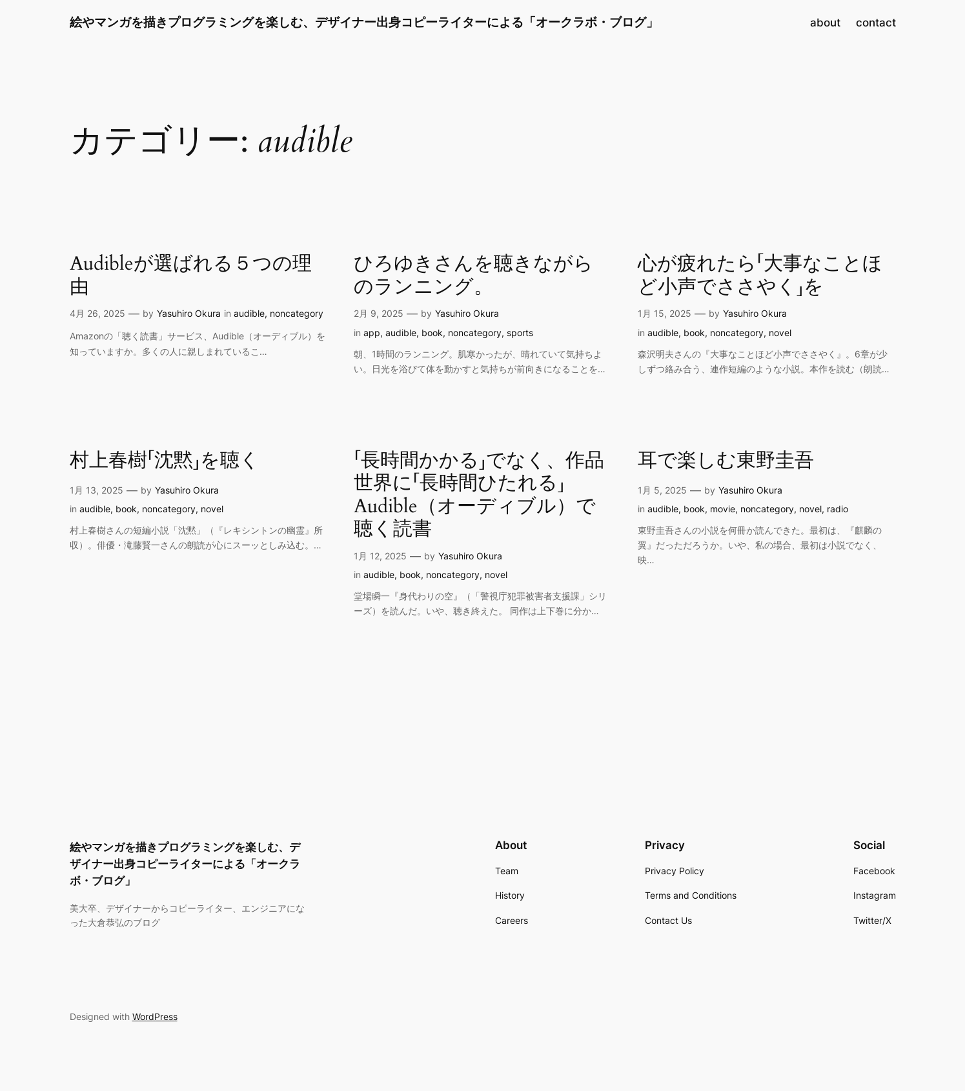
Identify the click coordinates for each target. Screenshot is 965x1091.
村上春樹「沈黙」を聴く (164, 461)
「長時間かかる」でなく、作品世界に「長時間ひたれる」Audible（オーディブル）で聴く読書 (479, 495)
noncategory (296, 313)
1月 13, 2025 (96, 490)
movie (722, 508)
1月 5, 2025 (662, 490)
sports (520, 332)
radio (837, 508)
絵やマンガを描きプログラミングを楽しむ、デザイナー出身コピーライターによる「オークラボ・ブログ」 (364, 22)
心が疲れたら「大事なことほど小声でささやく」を (760, 276)
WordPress (155, 1016)
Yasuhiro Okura (189, 313)
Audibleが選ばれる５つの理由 (191, 276)
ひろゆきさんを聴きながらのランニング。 (473, 276)
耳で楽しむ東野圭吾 (726, 461)
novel (780, 332)
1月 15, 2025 (664, 313)
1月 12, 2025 (380, 555)
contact (876, 22)
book (432, 332)
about (825, 22)
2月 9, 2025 (378, 313)
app (371, 332)
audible (249, 313)
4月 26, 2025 (97, 313)
